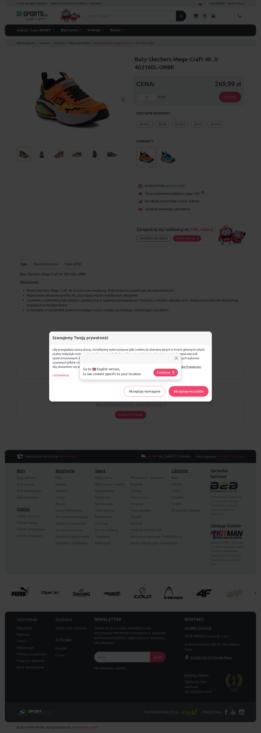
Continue (166, 372)
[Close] (176, 358)
